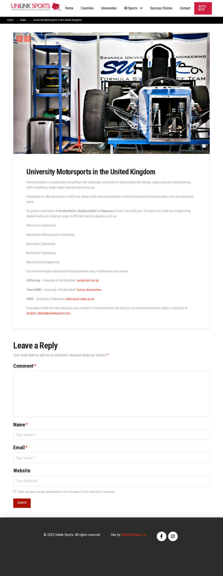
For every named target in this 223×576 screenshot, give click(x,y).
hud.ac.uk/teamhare (89, 288)
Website (21, 470)
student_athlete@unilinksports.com (48, 312)
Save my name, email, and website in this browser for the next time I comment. (66, 490)
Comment (24, 365)
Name (20, 423)
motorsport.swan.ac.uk (79, 297)
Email (20, 446)
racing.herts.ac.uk (88, 279)
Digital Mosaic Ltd (133, 533)
